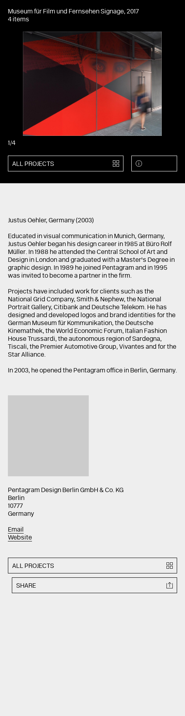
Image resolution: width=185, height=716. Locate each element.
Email (16, 530)
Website (20, 538)
